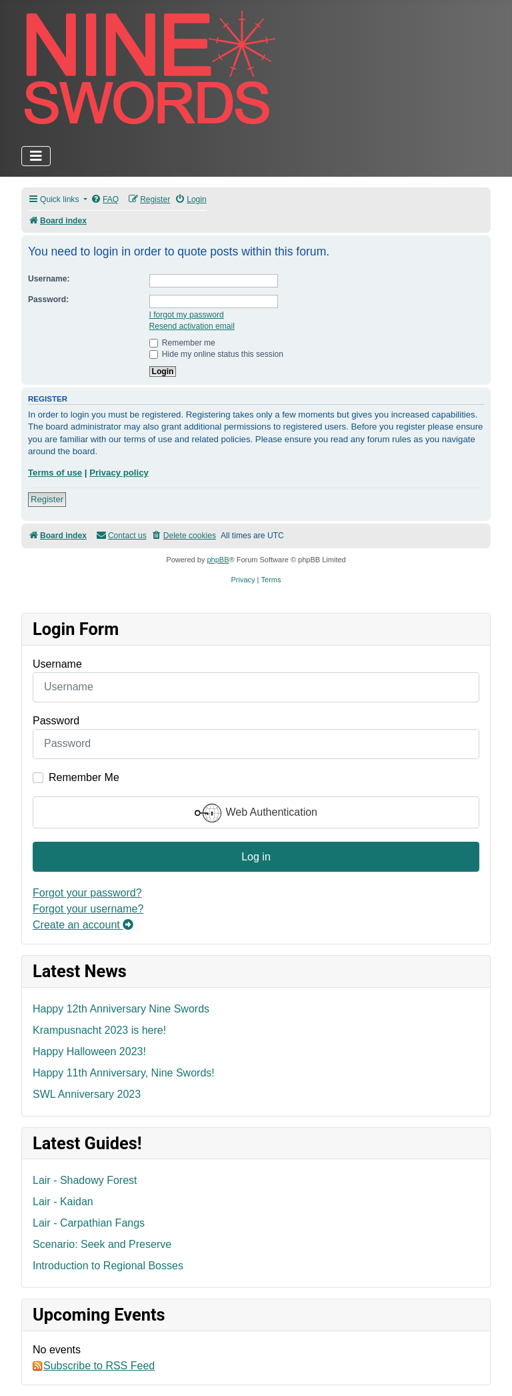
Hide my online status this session (216, 354)
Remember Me (84, 777)
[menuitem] (105, 200)
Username (57, 664)
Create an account (83, 924)
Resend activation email (192, 326)
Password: (48, 299)
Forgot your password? (87, 892)
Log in (256, 856)
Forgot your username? (88, 908)
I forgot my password (186, 314)
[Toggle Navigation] (36, 156)
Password (56, 720)
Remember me (182, 342)
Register (47, 499)
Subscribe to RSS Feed (94, 1366)
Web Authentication (256, 813)
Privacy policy (119, 473)
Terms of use (55, 473)
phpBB (218, 560)
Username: (49, 278)
